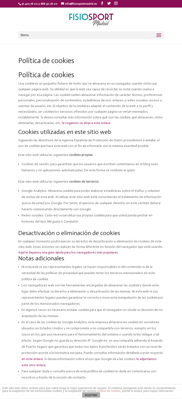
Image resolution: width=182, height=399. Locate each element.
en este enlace (32, 359)
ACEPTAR (91, 395)
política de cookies (108, 391)
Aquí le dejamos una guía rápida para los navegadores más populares (68, 252)
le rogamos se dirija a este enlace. (86, 123)
